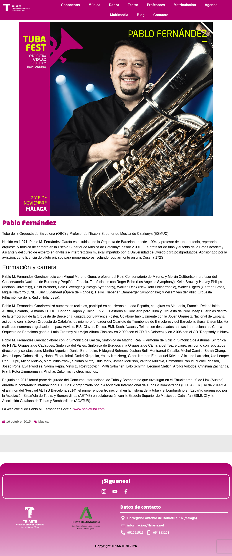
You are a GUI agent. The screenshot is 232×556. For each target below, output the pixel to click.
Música (94, 5)
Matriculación (185, 5)
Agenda (211, 5)
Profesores (156, 5)
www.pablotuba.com (89, 409)
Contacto (160, 15)
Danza (114, 5)
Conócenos (70, 5)
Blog (141, 15)
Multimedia (119, 15)
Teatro (133, 5)
